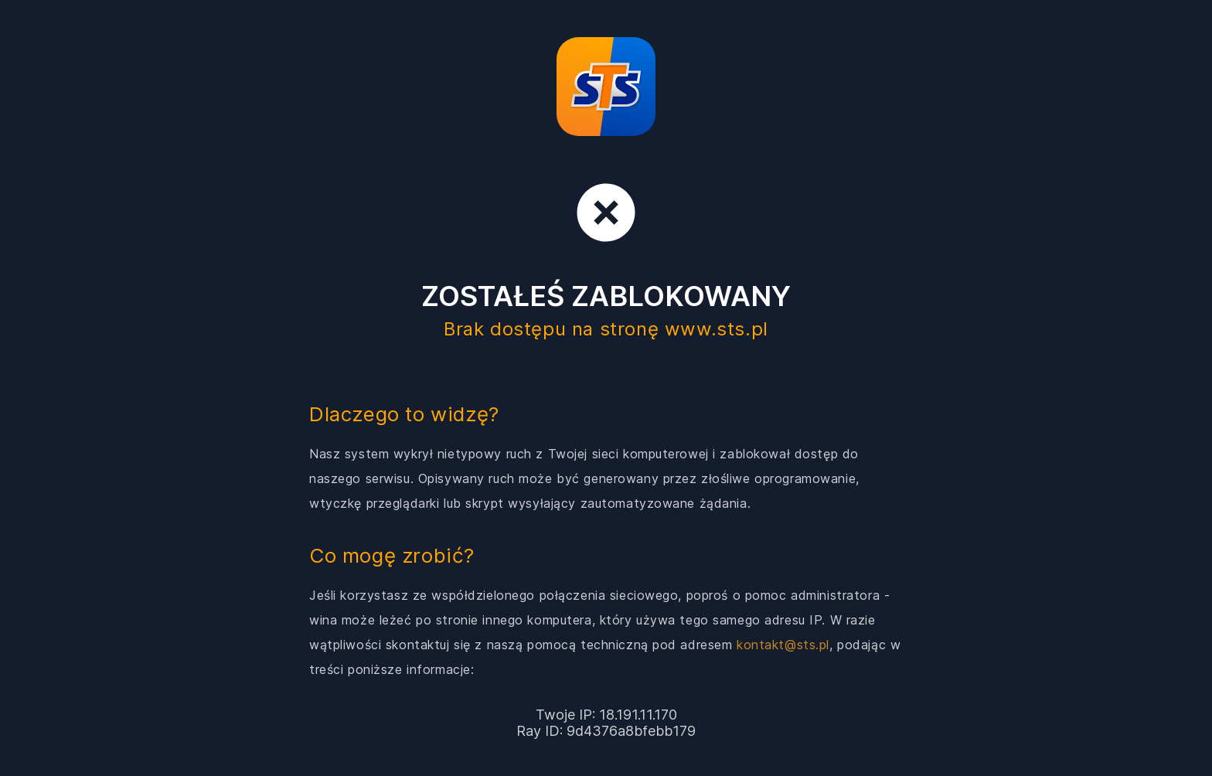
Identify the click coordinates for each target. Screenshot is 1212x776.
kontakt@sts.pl (783, 644)
